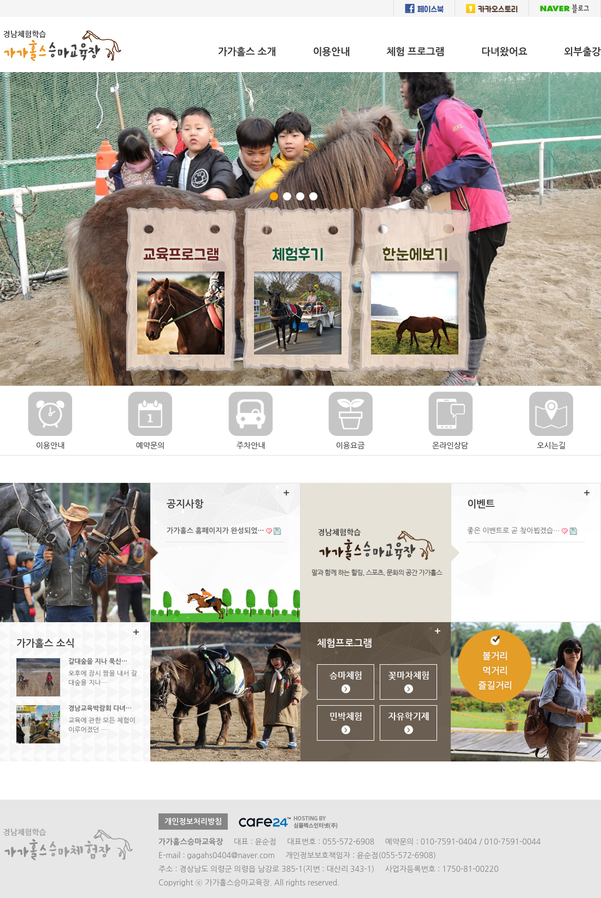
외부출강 (582, 52)
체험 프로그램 (415, 52)
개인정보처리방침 (193, 821)
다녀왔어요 (504, 52)
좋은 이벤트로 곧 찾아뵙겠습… (513, 530)
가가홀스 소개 (247, 52)
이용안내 (331, 52)
